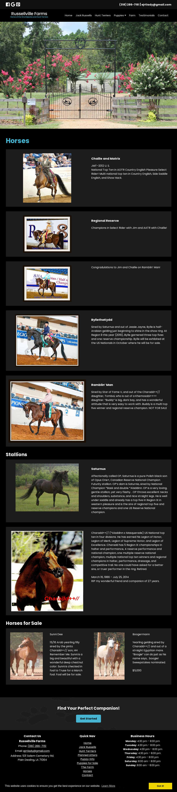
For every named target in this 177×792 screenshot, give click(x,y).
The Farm (87, 767)
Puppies (120, 15)
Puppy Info (87, 759)
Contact (163, 15)
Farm (132, 15)
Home (68, 15)
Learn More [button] (108, 785)
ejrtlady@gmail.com (156, 5)
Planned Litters (87, 755)
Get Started (88, 719)
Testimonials (147, 15)
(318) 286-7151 (129, 5)
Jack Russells (84, 15)
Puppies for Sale (87, 763)
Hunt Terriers (103, 15)
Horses (87, 771)
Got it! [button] (160, 786)
